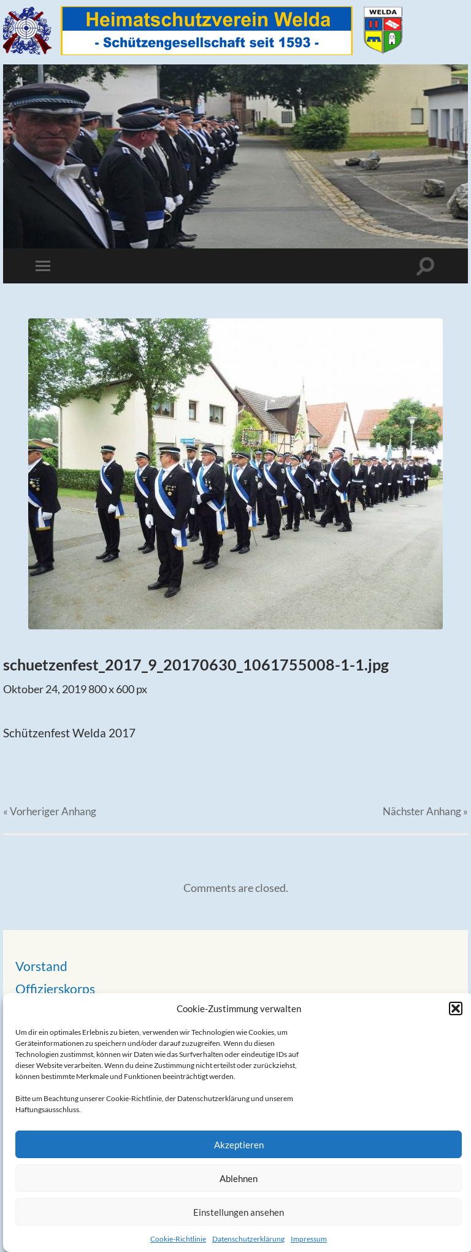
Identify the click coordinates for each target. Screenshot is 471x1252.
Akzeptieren (239, 1144)
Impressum (309, 1238)
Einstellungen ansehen (238, 1212)
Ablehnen (239, 1178)
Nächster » (425, 811)
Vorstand (41, 966)
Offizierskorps (55, 988)
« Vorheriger (49, 811)
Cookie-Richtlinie (178, 1238)
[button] (456, 1008)
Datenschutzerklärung (248, 1238)
